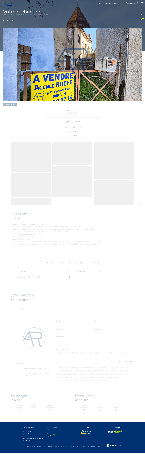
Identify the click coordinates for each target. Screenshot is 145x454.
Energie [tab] (80, 262)
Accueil (6, 15)
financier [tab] (65, 262)
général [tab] (50, 262)
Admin (79, 447)
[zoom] (31, 171)
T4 (34, 15)
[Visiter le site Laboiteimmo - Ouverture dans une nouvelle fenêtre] (113, 447)
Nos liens (84, 447)
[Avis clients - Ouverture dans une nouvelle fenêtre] (85, 433)
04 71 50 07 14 (29, 364)
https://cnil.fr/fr (104, 373)
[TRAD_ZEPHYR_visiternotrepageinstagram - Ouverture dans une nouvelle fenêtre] (53, 435)
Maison (29, 15)
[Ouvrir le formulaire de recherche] (131, 3)
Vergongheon (21, 15)
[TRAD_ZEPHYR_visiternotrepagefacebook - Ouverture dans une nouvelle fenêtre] (48, 435)
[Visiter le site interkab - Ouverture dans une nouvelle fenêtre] (115, 432)
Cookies (98, 447)
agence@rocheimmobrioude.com (37, 369)
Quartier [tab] (94, 262)
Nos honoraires (55, 447)
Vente (12, 15)
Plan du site (63, 447)
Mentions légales (72, 447)
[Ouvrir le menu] (142, 3)
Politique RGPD (91, 447)
